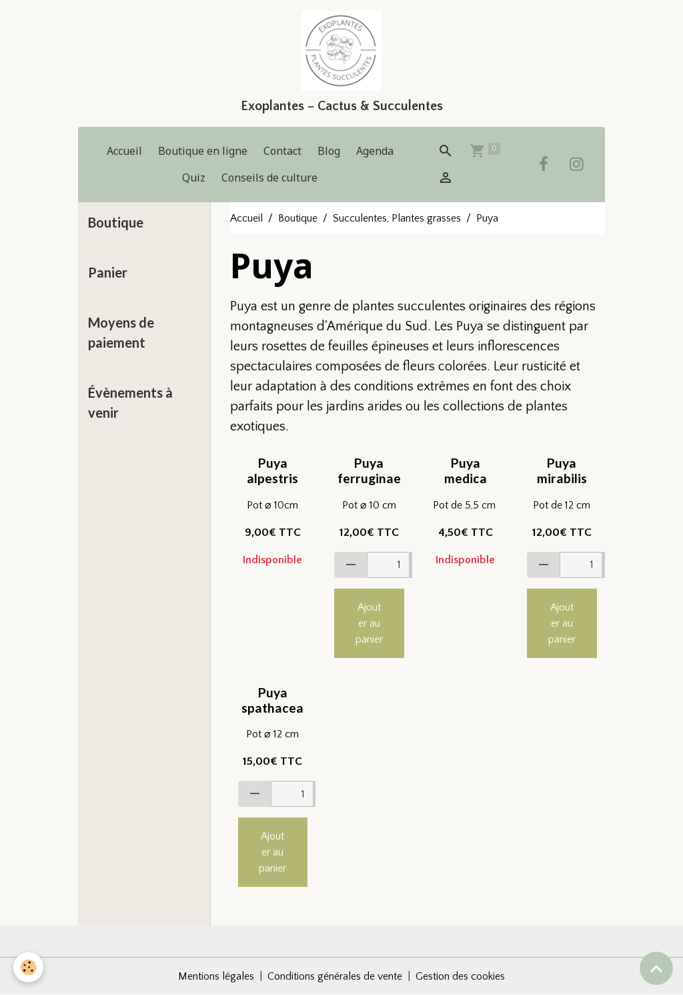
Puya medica (465, 470)
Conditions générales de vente (334, 976)
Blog (328, 150)
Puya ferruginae (369, 470)
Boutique (297, 218)
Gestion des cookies (460, 976)
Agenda (375, 150)
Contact (282, 150)
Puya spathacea (272, 700)
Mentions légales (216, 976)
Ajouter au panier (369, 623)
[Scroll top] (656, 968)
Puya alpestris (272, 470)
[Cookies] (28, 967)
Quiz (193, 177)
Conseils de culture (269, 177)
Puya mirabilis (562, 470)
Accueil (124, 150)
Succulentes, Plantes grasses (397, 218)
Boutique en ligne (202, 150)
